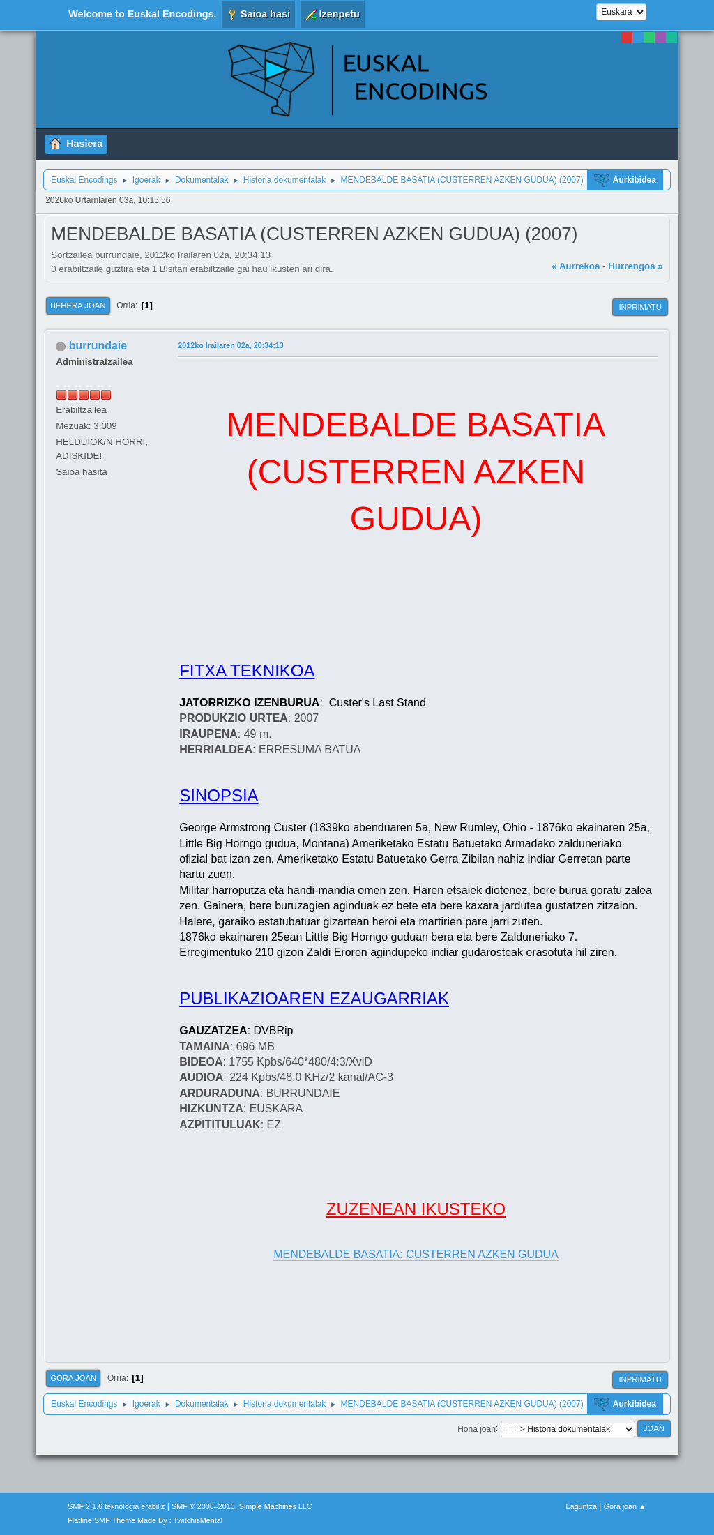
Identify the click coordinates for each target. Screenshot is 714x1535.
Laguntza (581, 1506)
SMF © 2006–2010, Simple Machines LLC (242, 1506)
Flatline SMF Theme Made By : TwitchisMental (145, 1520)
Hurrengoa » (635, 266)
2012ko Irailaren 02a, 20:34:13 (231, 345)
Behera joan (77, 305)
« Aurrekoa (576, 266)
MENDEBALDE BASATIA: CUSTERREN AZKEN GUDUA (416, 1254)
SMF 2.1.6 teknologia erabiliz (116, 1506)
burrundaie (98, 345)
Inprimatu (639, 307)
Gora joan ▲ (625, 1506)
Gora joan (73, 1378)
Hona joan (476, 1428)
